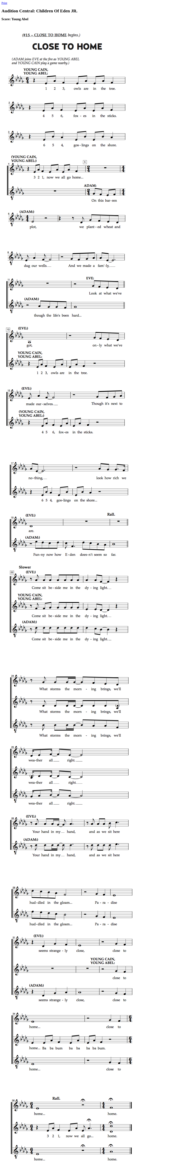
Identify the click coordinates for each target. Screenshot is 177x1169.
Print (4, 3)
